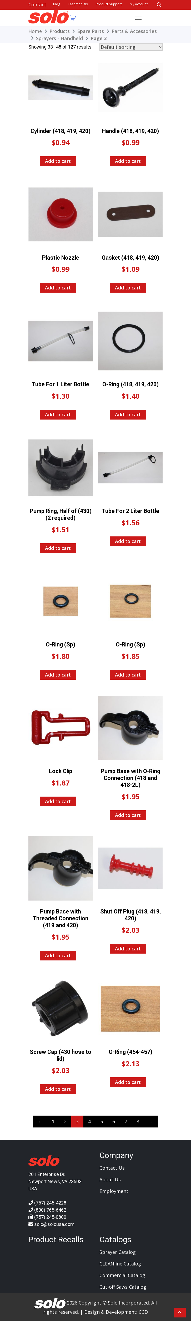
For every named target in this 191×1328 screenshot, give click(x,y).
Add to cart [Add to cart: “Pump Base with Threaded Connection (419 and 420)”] (58, 955)
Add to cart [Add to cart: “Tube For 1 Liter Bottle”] (58, 414)
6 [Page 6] (113, 1121)
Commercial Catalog (122, 1275)
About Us (110, 1179)
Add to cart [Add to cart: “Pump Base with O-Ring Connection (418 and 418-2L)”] (128, 815)
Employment (113, 1191)
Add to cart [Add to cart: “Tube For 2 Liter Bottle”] (128, 541)
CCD (143, 1312)
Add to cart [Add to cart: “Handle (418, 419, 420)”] (128, 161)
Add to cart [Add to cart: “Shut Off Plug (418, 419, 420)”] (128, 948)
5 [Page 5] (101, 1121)
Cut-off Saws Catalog (122, 1287)
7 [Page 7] (125, 1121)
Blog (56, 4)
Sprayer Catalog (117, 1252)
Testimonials (78, 4)
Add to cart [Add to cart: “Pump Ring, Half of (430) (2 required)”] (58, 548)
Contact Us (112, 1168)
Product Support (109, 4)
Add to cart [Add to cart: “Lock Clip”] (58, 801)
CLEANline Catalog (120, 1263)
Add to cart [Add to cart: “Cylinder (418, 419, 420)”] (58, 161)
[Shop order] (131, 47)
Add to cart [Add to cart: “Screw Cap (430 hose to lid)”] (58, 1089)
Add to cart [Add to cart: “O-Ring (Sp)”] (58, 675)
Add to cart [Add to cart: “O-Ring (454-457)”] (128, 1082)
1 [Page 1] (53, 1121)
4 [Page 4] (89, 1121)
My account (139, 4)
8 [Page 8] (138, 1121)
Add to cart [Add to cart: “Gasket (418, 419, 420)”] (128, 287)
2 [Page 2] (65, 1121)
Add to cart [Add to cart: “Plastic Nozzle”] (58, 287)
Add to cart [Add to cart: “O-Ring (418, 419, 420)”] (128, 414)
